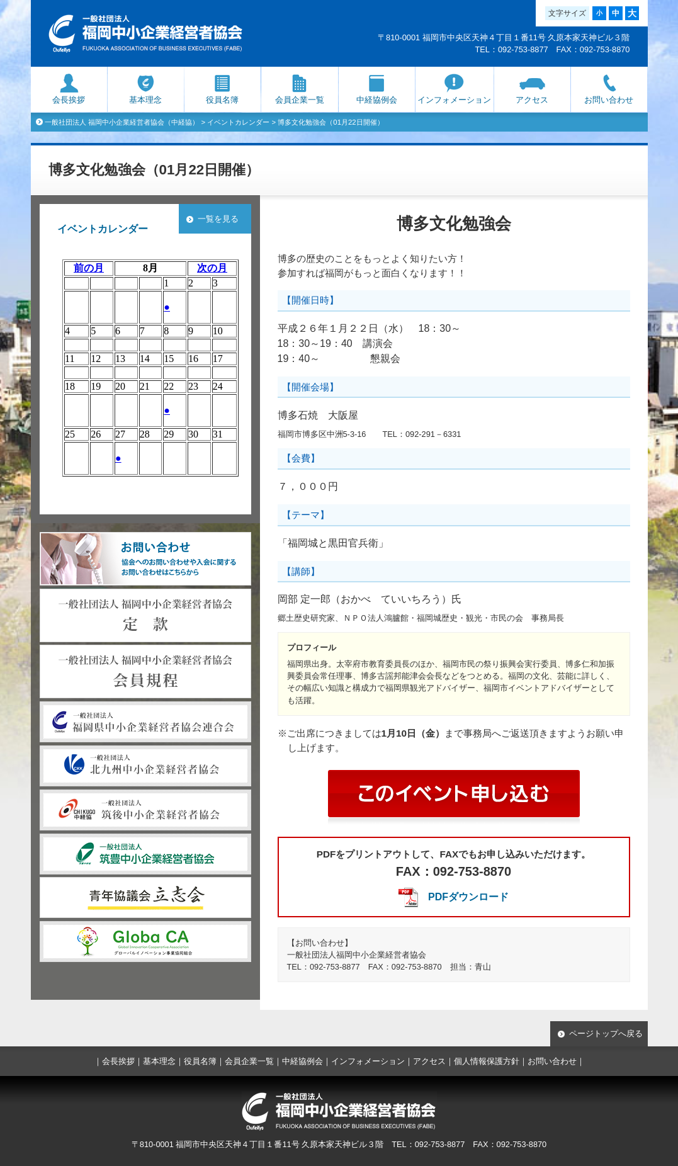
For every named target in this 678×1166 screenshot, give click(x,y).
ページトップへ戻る (606, 1033)
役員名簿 (222, 100)
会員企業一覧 (299, 100)
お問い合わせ (608, 100)
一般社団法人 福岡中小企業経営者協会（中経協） (122, 122)
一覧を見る (218, 219)
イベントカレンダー (238, 122)
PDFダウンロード (468, 896)
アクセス (532, 100)
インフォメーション (454, 100)
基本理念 (145, 100)
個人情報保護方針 (486, 1061)
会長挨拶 (68, 100)
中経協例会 (376, 100)
